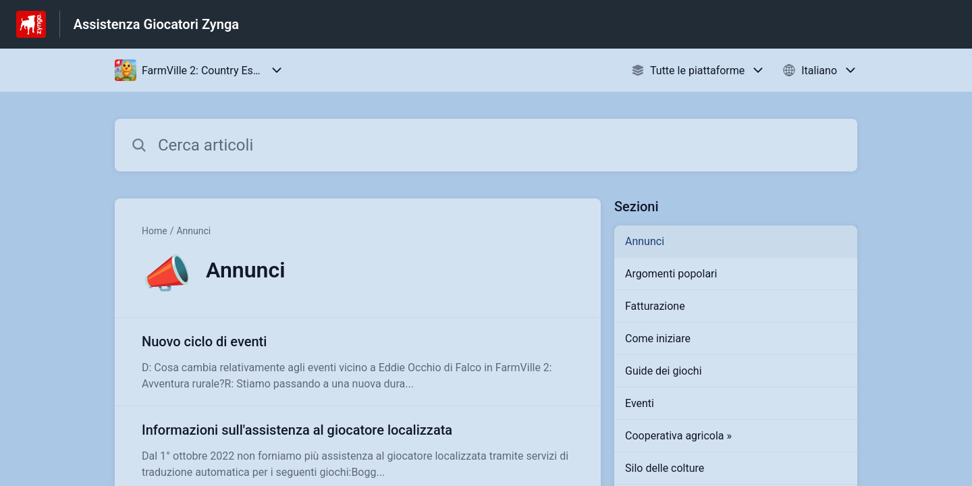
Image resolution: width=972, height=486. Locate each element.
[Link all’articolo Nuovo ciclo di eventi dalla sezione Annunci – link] (358, 361)
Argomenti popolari (671, 273)
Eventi (639, 403)
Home (154, 230)
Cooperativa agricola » (678, 435)
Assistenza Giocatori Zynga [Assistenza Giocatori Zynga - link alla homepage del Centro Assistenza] (156, 24)
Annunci (193, 230)
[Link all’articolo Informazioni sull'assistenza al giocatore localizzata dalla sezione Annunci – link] (358, 450)
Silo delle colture (664, 468)
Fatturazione (655, 306)
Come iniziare (658, 338)
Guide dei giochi (663, 370)
